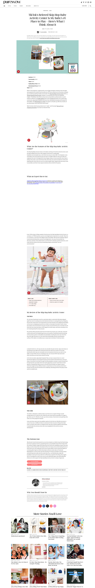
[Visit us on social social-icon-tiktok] (81, 2)
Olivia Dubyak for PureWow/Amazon (72, 74)
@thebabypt (29, 180)
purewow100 (45, 10)
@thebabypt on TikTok (40, 101)
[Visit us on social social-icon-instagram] (88, 2)
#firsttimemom (46, 182)
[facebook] (43, 506)
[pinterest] (18, 71)
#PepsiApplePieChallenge (37, 180)
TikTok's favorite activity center (34, 95)
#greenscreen (44, 180)
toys (49, 90)
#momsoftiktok (52, 182)
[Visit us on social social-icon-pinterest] (83, 2)
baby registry (41, 98)
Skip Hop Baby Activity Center (57, 93)
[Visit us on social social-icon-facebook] (86, 2)
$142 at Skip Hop (35, 464)
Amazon (66, 142)
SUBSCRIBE (84, 5)
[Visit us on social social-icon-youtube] (90, 2)
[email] (54, 506)
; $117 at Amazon (34, 461)
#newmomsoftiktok (39, 182)
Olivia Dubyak (46, 479)
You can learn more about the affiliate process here (50, 38)
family (50, 10)
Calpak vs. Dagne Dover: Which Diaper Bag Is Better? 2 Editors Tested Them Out (46, 470)
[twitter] (47, 506)
